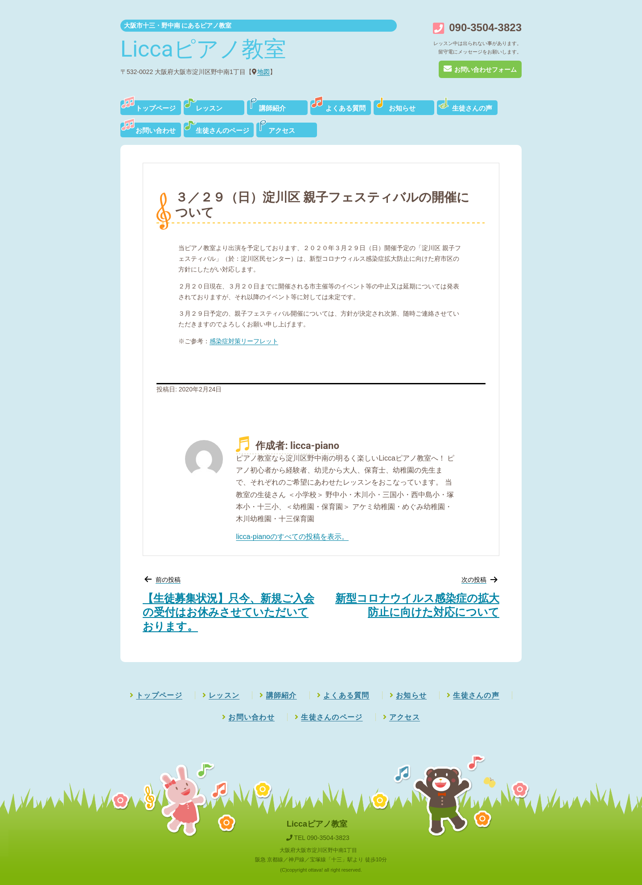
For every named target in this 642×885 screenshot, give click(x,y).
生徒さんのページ (222, 131)
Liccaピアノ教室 (203, 49)
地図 (263, 71)
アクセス (281, 131)
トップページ (156, 108)
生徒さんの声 (472, 108)
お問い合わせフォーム (480, 69)
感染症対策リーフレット (244, 341)
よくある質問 (345, 108)
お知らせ (402, 108)
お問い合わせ (156, 131)
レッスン (209, 108)
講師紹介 (272, 108)
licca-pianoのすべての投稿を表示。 (292, 536)
